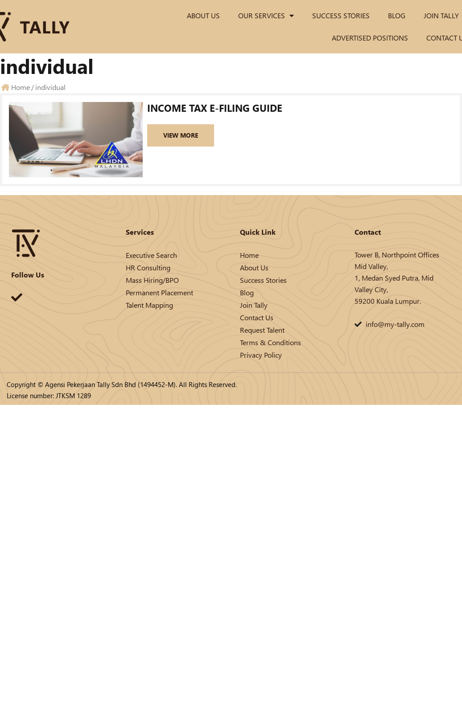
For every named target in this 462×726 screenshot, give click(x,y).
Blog (396, 15)
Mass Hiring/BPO (152, 280)
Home (249, 255)
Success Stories (341, 15)
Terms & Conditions (270, 342)
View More (180, 135)
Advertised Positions (370, 37)
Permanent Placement (159, 292)
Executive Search (151, 255)
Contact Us (256, 317)
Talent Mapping (149, 305)
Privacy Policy (261, 354)
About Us (203, 15)
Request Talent (262, 329)
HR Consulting (148, 267)
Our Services (266, 16)
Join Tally (441, 15)
